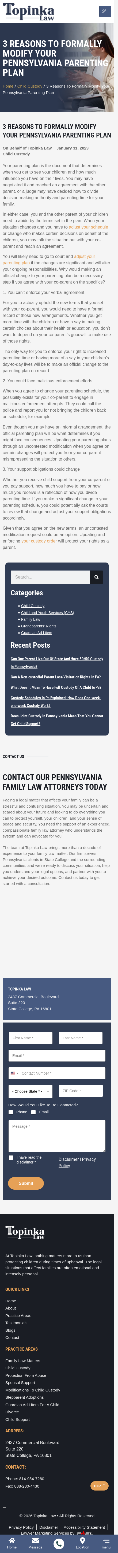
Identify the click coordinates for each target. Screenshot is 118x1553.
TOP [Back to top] (99, 1486)
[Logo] (28, 12)
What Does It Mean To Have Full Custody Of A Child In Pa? (56, 687)
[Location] (82, 1540)
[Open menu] (105, 11)
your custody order (39, 541)
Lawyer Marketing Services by (57, 1533)
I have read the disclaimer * (29, 1159)
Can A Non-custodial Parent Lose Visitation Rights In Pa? (56, 677)
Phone (21, 1112)
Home (8, 86)
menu (106, 1547)
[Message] (57, 1136)
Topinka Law (40, 148)
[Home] (12, 1540)
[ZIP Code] (81, 1091)
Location (82, 1547)
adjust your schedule (88, 227)
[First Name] (31, 1038)
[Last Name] (81, 1038)
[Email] (57, 1055)
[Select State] (30, 1091)
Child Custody (30, 86)
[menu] (106, 1540)
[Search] (96, 577)
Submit (26, 1183)
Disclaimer (69, 1159)
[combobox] (14, 1073)
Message (35, 1547)
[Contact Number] (57, 1073)
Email (43, 1112)
